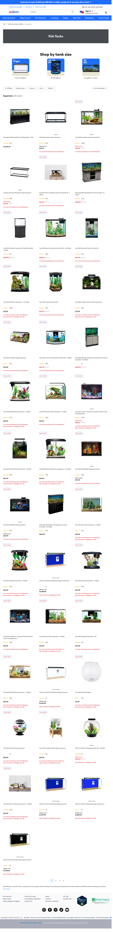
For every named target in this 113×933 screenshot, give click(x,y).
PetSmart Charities (51, 901)
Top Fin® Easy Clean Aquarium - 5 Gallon (88, 525)
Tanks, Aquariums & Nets (15, 24)
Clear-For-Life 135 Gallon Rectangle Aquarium (17, 860)
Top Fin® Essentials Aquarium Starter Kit (87, 137)
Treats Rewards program (11, 901)
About (47, 896)
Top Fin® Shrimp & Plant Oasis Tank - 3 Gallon (17, 469)
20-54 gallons (56, 78)
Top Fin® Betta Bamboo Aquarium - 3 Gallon (17, 692)
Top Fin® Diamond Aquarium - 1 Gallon (87, 581)
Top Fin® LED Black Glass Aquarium (14, 525)
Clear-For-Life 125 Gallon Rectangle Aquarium (53, 692)
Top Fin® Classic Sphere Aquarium (14, 748)
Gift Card (29, 7)
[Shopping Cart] (108, 12)
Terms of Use (35, 917)
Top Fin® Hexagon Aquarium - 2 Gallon (15, 581)
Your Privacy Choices (104, 917)
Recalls (26, 917)
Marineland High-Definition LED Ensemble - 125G (18, 137)
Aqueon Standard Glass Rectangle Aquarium (17, 193)
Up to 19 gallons (20, 78)
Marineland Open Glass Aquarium (49, 137)
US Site (65, 896)
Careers (48, 899)
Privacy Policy (46, 917)
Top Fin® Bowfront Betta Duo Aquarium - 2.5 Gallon (55, 469)
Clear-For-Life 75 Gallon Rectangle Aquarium (53, 804)
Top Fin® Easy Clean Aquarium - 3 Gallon (52, 636)
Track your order (40, 7)
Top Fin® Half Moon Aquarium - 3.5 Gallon (16, 302)
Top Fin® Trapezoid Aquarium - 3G (85, 636)
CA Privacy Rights (88, 917)
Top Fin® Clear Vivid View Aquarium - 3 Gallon (17, 804)
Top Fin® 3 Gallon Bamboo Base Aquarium (52, 748)
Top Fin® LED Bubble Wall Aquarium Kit (87, 469)
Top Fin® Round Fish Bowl (83, 692)
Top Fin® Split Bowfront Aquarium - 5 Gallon (16, 412)
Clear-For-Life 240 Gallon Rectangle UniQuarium (54, 581)
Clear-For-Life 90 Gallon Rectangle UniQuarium (89, 804)
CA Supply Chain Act (74, 917)
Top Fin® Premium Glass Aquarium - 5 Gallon (53, 412)
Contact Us (28, 901)
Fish (4, 24)
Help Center (7, 899)
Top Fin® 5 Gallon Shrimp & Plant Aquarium (88, 302)
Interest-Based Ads (58, 917)
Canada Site (67, 899)
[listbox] (55, 69)
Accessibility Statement (33, 899)
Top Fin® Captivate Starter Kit (48, 302)
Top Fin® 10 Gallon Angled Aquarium (14, 358)
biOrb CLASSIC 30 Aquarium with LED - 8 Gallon (90, 748)
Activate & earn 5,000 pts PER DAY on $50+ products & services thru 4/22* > (55, 2)
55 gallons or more (91, 78)
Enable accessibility (15, 7)
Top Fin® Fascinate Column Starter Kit (87, 248)
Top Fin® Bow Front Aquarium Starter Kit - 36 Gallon (55, 248)
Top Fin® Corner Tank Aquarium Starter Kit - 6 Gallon (55, 358)
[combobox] (52, 12)
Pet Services (7, 896)
